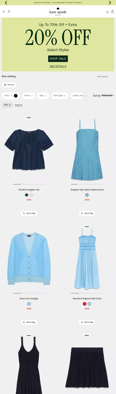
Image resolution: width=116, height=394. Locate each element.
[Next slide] (110, 2)
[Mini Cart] (112, 11)
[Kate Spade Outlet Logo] (58, 11)
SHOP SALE (58, 59)
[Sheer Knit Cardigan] (29, 258)
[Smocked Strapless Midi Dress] (87, 258)
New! (29, 118)
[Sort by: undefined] (107, 95)
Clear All (18, 105)
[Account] (9, 11)
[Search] (107, 12)
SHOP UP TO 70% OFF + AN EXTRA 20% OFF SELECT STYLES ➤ (58, 3)
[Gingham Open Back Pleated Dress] (87, 150)
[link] (58, 44)
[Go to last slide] (6, 2)
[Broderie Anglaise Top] (29, 150)
